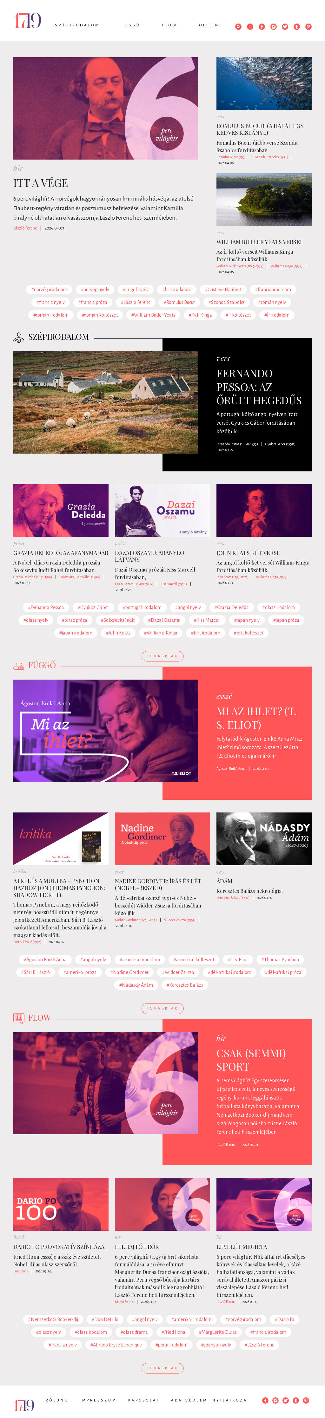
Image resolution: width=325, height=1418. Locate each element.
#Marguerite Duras (218, 1332)
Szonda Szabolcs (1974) (271, 157)
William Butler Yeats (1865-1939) (239, 266)
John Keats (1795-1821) (232, 577)
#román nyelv (272, 302)
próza (18, 543)
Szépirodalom (77, 25)
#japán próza (286, 620)
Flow (170, 25)
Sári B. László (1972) (27, 942)
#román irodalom (51, 315)
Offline (211, 25)
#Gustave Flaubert (223, 289)
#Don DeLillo (105, 1319)
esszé (224, 696)
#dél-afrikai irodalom (229, 972)
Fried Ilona (20, 1271)
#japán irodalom (75, 632)
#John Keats (118, 632)
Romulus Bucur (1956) (232, 157)
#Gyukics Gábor (93, 607)
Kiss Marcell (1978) (174, 584)
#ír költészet (238, 315)
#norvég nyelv (95, 289)
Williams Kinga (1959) (286, 266)
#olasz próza (74, 620)
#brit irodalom (176, 289)
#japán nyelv (247, 620)
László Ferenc (25, 228)
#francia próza (92, 302)
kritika (19, 871)
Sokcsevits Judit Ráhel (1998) (79, 577)
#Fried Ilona (173, 1332)
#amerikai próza (80, 972)
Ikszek (19, 1237)
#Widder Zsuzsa (178, 972)
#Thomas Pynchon (280, 959)
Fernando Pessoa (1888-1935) (237, 444)
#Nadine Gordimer (129, 972)
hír (18, 168)
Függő (131, 25)
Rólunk (57, 1400)
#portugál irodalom (142, 607)
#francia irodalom (273, 289)
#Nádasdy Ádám (136, 985)
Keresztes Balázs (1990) (232, 898)
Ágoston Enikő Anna (231, 769)
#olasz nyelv (35, 620)
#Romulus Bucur (179, 302)
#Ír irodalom (276, 315)
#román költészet (100, 315)
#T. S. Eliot (238, 959)
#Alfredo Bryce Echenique (116, 1344)
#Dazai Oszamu (164, 620)
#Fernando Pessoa (46, 607)
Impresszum (98, 1400)
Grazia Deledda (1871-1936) (32, 577)
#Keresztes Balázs (185, 985)
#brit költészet (248, 632)
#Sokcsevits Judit (118, 620)
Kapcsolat (144, 1400)
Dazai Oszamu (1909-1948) (134, 584)
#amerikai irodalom (140, 959)
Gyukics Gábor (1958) (280, 444)
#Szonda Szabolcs (227, 302)
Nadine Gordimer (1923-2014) (136, 920)
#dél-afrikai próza (283, 972)
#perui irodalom (172, 1344)
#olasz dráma (134, 1332)
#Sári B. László (35, 972)
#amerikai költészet (194, 959)
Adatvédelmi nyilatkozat (210, 1400)
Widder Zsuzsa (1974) (180, 920)
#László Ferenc (135, 302)
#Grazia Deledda (232, 607)
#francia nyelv (50, 302)
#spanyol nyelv (216, 1344)
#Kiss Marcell (207, 620)
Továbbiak (162, 656)
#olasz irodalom (278, 607)
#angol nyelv (136, 289)
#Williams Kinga (160, 632)
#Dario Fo (284, 1319)
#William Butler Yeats (153, 315)
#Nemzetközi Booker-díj (53, 1319)
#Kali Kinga (200, 315)
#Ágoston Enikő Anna (45, 959)
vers (220, 116)
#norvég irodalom (49, 289)
